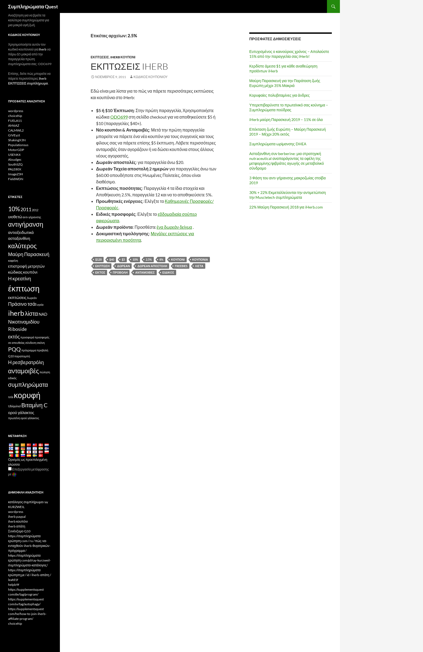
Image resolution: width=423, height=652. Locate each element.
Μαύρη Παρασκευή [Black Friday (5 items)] (28, 254)
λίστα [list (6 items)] (31, 313)
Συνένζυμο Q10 (19, 531)
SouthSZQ (15, 164)
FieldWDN (15, 179)
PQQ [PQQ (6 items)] (14, 349)
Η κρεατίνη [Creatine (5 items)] (19, 278)
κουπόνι (178, 259)
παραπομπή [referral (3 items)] (22, 356)
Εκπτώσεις (100, 57)
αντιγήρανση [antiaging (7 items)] (25, 224)
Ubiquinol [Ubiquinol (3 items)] (14, 406)
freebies (181, 266)
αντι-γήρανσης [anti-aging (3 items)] (32, 217)
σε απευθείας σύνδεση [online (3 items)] (22, 342)
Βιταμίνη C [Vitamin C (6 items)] (34, 405)
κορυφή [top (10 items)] (27, 395)
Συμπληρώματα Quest (33, 6)
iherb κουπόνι (122, 57)
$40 (111, 259)
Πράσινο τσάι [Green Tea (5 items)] (22, 304)
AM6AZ (13, 125)
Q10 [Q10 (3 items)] (11, 356)
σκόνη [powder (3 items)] (41, 342)
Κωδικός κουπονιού (151, 77)
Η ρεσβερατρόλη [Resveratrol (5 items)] (26, 362)
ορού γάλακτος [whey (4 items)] (21, 412)
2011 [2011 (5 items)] (26, 209)
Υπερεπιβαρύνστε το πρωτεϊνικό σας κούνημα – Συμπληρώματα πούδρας (288, 107)
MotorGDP (16, 150)
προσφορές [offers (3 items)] (42, 337)
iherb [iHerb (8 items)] (16, 313)
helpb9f (13, 585)
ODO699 (119, 116)
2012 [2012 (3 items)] (35, 210)
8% (161, 259)
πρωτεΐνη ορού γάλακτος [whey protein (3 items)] (23, 418)
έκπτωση (102, 266)
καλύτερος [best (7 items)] (22, 246)
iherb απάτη (16, 526)
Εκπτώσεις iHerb (129, 66)
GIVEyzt (14, 135)
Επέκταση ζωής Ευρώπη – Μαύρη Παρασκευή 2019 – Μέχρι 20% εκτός (287, 131)
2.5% (149, 259)
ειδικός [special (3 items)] (12, 378)
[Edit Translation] (10, 468)
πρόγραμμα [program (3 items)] (28, 350)
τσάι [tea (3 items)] (10, 397)
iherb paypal (17, 517)
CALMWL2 (16, 130)
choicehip (15, 116)
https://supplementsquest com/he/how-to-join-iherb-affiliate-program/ (27, 614)
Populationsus (18, 145)
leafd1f (13, 580)
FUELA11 (15, 121)
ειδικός (168, 272)
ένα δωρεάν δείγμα (174, 227)
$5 (123, 259)
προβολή (120, 272)
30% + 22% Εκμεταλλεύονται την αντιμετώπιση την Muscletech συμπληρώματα (287, 195)
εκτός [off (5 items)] (14, 337)
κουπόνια (200, 259)
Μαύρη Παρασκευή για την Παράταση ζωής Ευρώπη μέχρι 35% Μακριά (284, 83)
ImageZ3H (15, 174)
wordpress (15, 111)
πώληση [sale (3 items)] (44, 372)
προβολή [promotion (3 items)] (42, 350)
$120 (98, 259)
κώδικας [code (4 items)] (15, 272)
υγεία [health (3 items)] (40, 304)
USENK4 (14, 155)
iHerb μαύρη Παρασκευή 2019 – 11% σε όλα (286, 119)
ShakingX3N (17, 140)
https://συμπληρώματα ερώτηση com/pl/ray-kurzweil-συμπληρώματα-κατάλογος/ (29, 560)
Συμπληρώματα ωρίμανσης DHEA (277, 144)
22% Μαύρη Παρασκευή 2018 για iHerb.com (286, 207)
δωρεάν (123, 266)
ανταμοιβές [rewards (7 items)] (23, 371)
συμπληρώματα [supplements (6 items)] (28, 384)
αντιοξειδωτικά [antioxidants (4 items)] (21, 232)
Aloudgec (15, 159)
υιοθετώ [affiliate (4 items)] (15, 216)
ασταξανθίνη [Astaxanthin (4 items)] (19, 238)
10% (135, 259)
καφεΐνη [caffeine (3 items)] (13, 260)
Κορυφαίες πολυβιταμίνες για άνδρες (279, 95)
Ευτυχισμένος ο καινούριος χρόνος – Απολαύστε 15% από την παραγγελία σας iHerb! (289, 54)
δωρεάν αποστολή (152, 266)
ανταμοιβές (145, 272)
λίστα (199, 266)
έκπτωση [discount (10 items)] (23, 288)
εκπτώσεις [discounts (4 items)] (17, 297)
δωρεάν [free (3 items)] (32, 298)
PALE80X (14, 169)
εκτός (100, 272)
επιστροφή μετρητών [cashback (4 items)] (26, 266)
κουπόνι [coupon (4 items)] (30, 272)
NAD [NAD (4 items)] (43, 314)
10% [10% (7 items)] (14, 209)
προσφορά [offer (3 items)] (27, 337)
